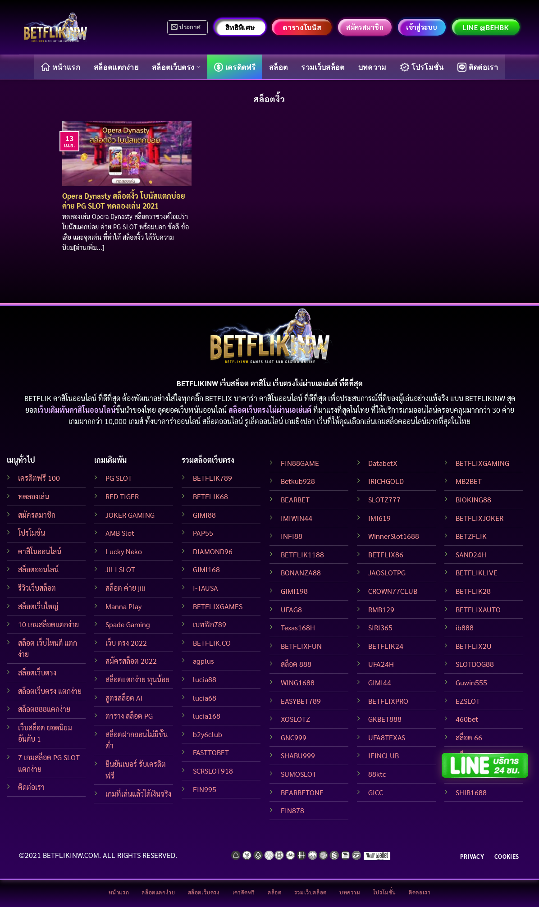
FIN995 (204, 789)
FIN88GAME (300, 463)
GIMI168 (206, 569)
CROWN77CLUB (392, 591)
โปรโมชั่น (422, 67)
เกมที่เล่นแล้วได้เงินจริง (138, 793)
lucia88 (204, 679)
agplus (203, 660)
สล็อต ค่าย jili (125, 588)
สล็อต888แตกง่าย (44, 709)
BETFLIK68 (210, 496)
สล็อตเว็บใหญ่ (38, 606)
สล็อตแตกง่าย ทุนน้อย (137, 679)
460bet (467, 719)
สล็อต (278, 67)
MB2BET (469, 481)
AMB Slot (119, 533)
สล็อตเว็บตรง (176, 67)
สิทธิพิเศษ (240, 27)
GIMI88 (204, 515)
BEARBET (295, 499)
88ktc (377, 774)
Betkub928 (298, 481)
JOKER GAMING (130, 515)
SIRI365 (380, 627)
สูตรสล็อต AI (124, 697)
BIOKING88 (473, 499)
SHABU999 (298, 755)
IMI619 (379, 518)
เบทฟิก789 (209, 624)
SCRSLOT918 (213, 770)
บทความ (372, 67)
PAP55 (203, 533)
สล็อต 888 (296, 664)
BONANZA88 (301, 572)
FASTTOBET (211, 752)
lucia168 (206, 715)
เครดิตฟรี (235, 67)
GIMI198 (294, 591)
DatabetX (382, 463)
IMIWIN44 (296, 518)
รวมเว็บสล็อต (322, 67)
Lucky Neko (123, 551)
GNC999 (293, 737)
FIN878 (292, 810)
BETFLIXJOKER (479, 518)
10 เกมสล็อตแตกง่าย (48, 624)
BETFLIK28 (473, 591)
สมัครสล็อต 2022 (131, 660)
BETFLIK (37, 398)
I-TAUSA (205, 588)
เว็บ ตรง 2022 (126, 642)
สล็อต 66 (469, 737)
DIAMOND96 (213, 551)
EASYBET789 (301, 701)
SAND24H (471, 554)
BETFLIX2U (474, 646)
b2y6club (207, 734)
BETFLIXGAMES (217, 606)
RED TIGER (122, 496)
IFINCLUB (383, 755)
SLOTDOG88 (475, 664)
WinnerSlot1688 (393, 536)
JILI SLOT (120, 569)
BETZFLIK (471, 536)
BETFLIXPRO (388, 701)
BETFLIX (218, 398)
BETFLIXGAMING (482, 463)
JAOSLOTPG (387, 572)
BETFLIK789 (212, 478)
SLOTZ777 (384, 499)
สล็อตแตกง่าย (116, 67)
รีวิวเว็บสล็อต (37, 588)
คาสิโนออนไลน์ (39, 551)
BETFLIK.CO (212, 642)
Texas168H (298, 627)
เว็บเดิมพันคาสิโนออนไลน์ (76, 410)
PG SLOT (118, 478)
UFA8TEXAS (386, 737)
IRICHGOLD (386, 481)
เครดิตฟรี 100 (39, 478)
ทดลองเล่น (33, 496)
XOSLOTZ (295, 719)
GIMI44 (379, 682)
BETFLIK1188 (302, 554)
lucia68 (204, 697)
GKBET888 (385, 719)
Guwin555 (471, 682)
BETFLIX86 (385, 554)
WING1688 (298, 682)
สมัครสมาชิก (36, 515)
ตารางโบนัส (302, 27)
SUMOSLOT (298, 774)
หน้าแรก (60, 67)
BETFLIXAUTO (478, 609)
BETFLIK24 (385, 646)
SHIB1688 (471, 792)
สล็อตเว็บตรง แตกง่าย (50, 691)
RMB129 (381, 609)
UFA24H (381, 664)
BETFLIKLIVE (477, 572)
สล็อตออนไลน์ (38, 569)
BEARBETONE (302, 792)
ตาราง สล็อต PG (129, 715)
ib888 (465, 627)
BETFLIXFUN (301, 646)
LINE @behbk (486, 27)
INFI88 (291, 536)
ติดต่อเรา (477, 67)
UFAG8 (291, 609)
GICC (375, 792)
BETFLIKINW (485, 398)
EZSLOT (468, 701)
